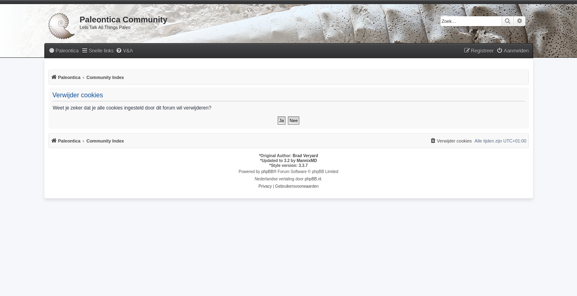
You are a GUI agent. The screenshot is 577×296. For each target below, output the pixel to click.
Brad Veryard (305, 155)
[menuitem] (63, 51)
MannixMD (307, 160)
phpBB (267, 171)
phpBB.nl (313, 179)
